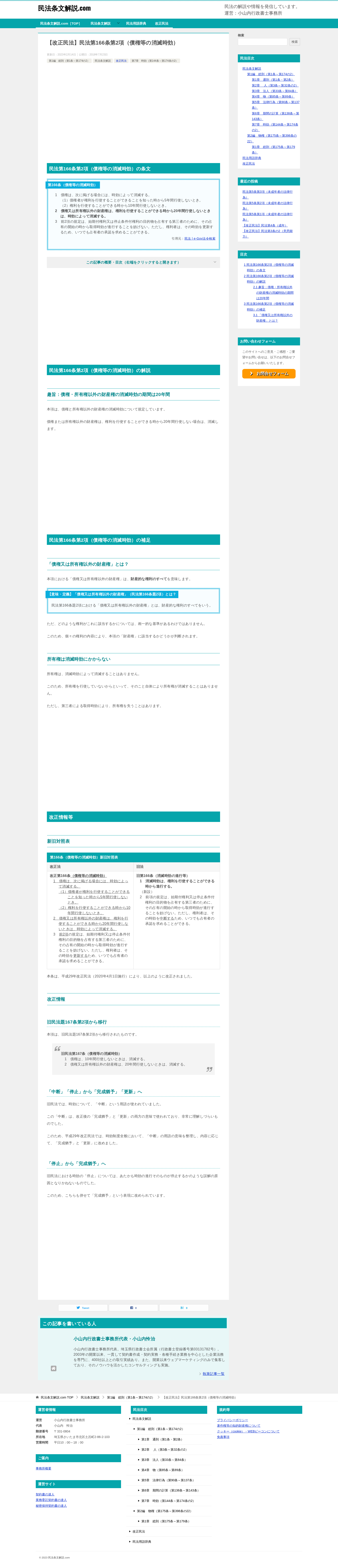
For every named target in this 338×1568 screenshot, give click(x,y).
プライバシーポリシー (232, 1420)
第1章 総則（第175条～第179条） (166, 1521)
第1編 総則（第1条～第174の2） (69, 60)
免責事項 (223, 1437)
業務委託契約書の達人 (51, 1500)
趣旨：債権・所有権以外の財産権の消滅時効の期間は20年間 (273, 292)
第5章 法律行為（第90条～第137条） (168, 1480)
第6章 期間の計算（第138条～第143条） (170, 1490)
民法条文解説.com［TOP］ (61, 23)
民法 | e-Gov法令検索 (200, 238)
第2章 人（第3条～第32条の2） (275, 85)
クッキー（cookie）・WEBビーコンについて (248, 1431)
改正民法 (161, 23)
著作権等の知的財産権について (238, 1425)
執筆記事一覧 (214, 1374)
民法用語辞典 (136, 23)
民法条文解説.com (64, 8)
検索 (241, 35)
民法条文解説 (101, 23)
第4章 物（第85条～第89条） (273, 96)
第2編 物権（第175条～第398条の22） (165, 1511)
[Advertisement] (133, 112)
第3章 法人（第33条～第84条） (275, 91)
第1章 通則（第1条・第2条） (273, 79)
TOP (57, 1397)
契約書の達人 (45, 1494)
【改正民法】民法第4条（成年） (265, 225)
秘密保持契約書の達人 (51, 1505)
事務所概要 (43, 1468)
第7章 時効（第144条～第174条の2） (155, 60)
